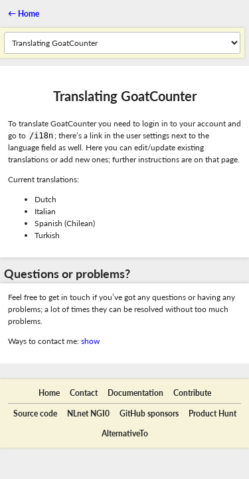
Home (49, 393)
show (90, 341)
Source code (35, 413)
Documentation (135, 393)
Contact (84, 393)
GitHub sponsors (149, 413)
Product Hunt (212, 413)
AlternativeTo (125, 433)
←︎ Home (23, 14)
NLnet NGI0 (88, 413)
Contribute (192, 393)
